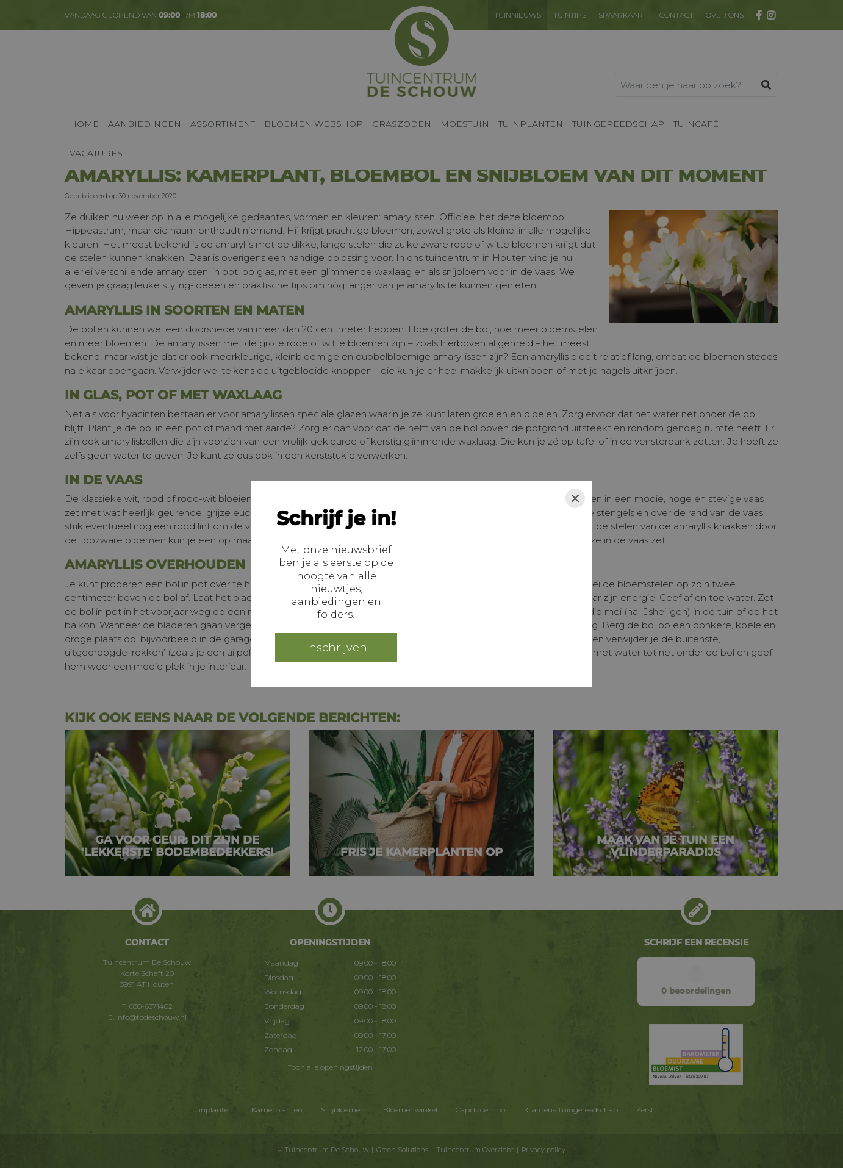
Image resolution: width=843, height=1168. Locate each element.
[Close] (575, 498)
